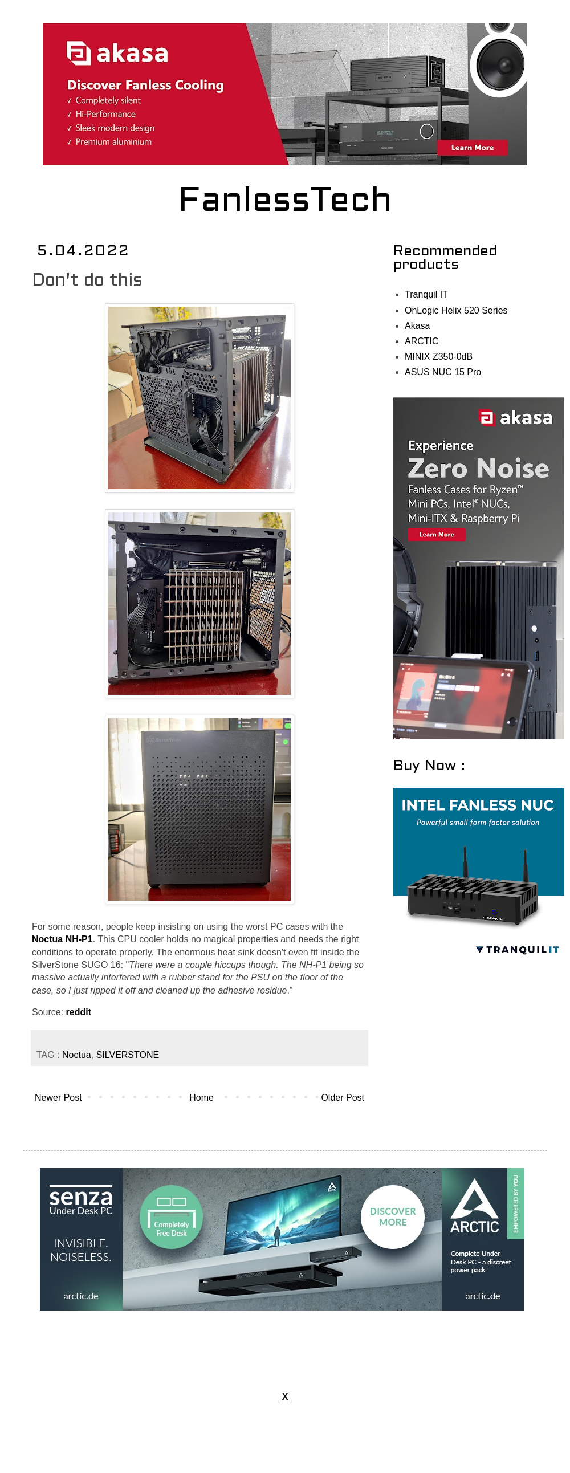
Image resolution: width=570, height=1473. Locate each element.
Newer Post (58, 1097)
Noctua (76, 1055)
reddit (78, 1012)
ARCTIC (422, 341)
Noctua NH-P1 (62, 939)
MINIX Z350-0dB (439, 356)
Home (201, 1097)
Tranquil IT (426, 294)
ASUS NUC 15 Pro (443, 372)
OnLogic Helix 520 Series (456, 310)
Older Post (342, 1097)
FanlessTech (285, 202)
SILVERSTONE (128, 1055)
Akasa (417, 326)
